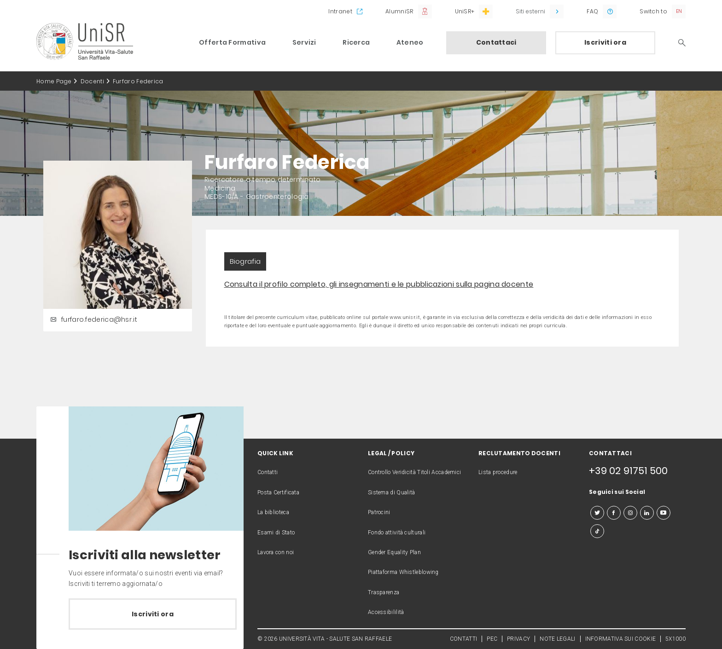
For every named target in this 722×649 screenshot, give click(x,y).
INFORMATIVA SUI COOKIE (620, 639)
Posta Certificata (278, 492)
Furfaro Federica (138, 81)
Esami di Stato (276, 532)
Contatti (267, 472)
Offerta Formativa (232, 42)
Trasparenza (383, 592)
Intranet (340, 11)
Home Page (54, 81)
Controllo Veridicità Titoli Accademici (414, 472)
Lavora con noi (275, 552)
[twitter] (597, 513)
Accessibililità (386, 612)
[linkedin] (647, 513)
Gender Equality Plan (394, 552)
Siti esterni (530, 11)
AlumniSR (399, 11)
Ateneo (410, 42)
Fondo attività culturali (396, 532)
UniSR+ (465, 11)
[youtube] (663, 513)
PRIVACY (518, 639)
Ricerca (356, 42)
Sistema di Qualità (391, 492)
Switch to (653, 11)
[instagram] (630, 513)
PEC (492, 639)
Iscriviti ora (605, 42)
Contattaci (496, 42)
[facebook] (614, 513)
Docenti (92, 81)
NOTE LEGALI (557, 639)
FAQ (592, 11)
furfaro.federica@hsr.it (92, 319)
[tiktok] (597, 531)
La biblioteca (273, 512)
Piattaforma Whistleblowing (403, 572)
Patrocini (379, 512)
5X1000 (675, 639)
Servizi (304, 42)
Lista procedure (498, 472)
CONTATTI (463, 639)
